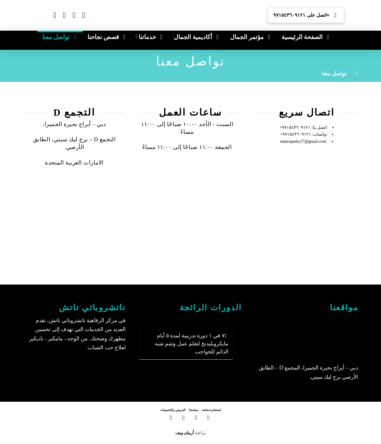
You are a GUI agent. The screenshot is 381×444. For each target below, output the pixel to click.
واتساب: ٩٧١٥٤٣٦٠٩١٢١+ (303, 134)
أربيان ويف (184, 432)
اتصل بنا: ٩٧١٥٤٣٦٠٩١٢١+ (303, 127)
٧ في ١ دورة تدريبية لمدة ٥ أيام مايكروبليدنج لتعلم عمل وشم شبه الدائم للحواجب (191, 344)
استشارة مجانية (211, 410)
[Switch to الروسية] (94, 19)
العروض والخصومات (172, 410)
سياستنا (193, 410)
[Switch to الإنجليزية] (94, 11)
